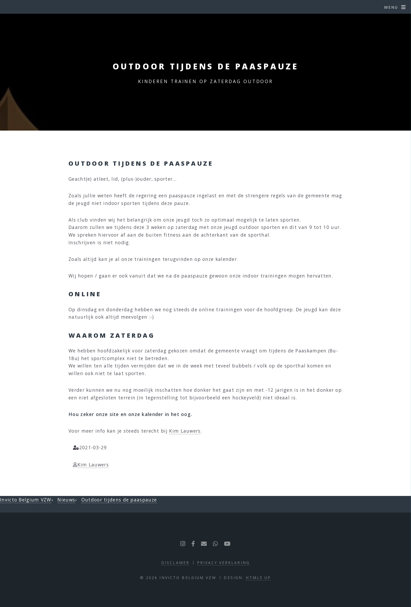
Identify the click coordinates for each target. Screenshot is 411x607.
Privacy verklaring (223, 562)
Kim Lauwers (184, 431)
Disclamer (175, 562)
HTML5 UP (258, 577)
